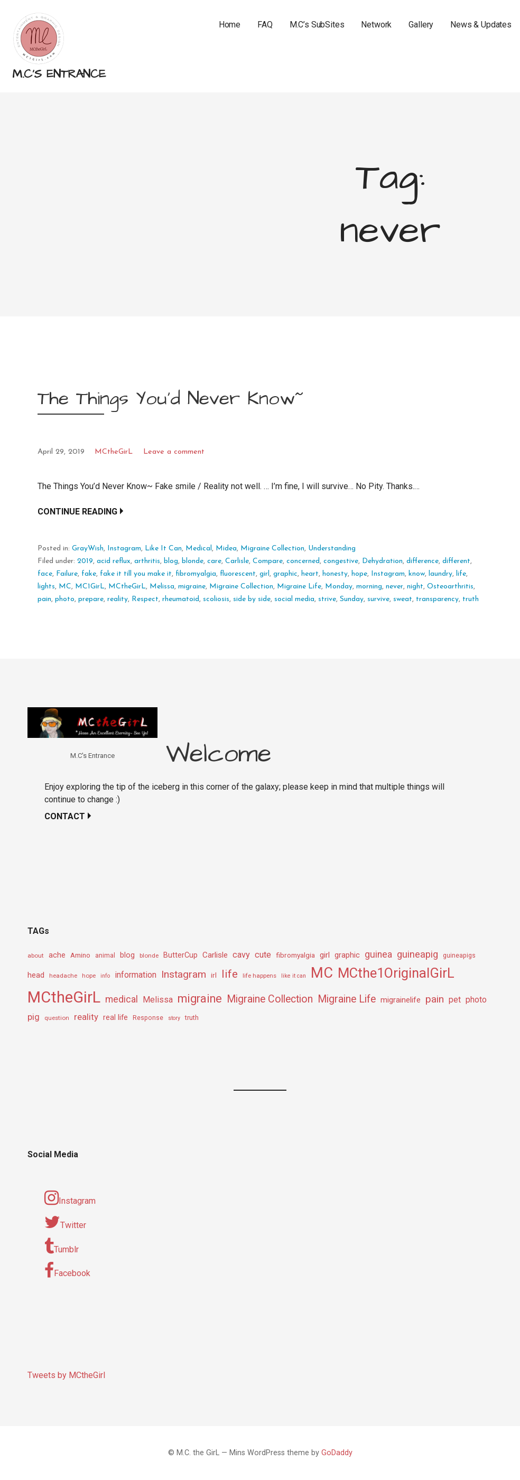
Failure (67, 574)
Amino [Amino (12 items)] (80, 955)
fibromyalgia (195, 574)
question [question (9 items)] (56, 1018)
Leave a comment (174, 452)
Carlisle (237, 561)
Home (229, 25)
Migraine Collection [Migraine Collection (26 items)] (270, 999)
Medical (198, 548)
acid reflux (114, 561)
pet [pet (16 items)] (455, 1000)
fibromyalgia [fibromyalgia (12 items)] (295, 955)
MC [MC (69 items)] (322, 972)
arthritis (147, 561)
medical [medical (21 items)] (121, 999)
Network (376, 25)
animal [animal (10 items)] (105, 955)
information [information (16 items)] (135, 975)
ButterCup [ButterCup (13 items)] (180, 955)
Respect (145, 599)
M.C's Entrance (59, 74)
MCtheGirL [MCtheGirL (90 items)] (63, 997)
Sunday (352, 599)
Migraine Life (299, 587)
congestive (340, 561)
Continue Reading (77, 512)
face (45, 574)
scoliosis (216, 599)
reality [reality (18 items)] (86, 1016)
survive (378, 599)
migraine (192, 587)
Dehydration (382, 561)
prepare (91, 599)
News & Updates (481, 25)
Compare (268, 561)
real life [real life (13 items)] (115, 1017)
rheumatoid (180, 599)
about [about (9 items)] (35, 955)
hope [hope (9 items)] (89, 975)
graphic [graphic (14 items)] (347, 955)
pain (44, 599)
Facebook (67, 1270)
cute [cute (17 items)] (263, 955)
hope (359, 574)
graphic (285, 574)
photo (65, 599)
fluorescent (238, 574)
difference (422, 561)
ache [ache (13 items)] (57, 955)
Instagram (124, 548)
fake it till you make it (136, 574)
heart (310, 574)
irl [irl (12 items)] (214, 975)
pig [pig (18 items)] (33, 1016)
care (214, 561)
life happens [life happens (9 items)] (259, 975)
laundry (440, 574)
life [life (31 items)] (229, 974)
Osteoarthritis (450, 587)
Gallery (420, 25)
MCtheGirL (114, 452)
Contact (64, 816)
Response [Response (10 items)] (148, 1018)
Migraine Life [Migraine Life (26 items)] (347, 999)
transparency (437, 599)
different (456, 561)
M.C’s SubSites (317, 25)
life (461, 574)
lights (46, 587)
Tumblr (61, 1246)
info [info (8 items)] (105, 975)
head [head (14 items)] (35, 975)
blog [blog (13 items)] (127, 955)
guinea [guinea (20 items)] (378, 954)
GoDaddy (336, 1452)
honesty (335, 574)
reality (117, 599)
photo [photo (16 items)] (476, 1000)
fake (88, 574)
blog (171, 561)
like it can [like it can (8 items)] (293, 975)
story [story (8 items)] (174, 1018)
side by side (252, 599)
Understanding (332, 548)
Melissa (162, 587)
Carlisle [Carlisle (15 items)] (215, 955)
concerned (303, 561)
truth (470, 599)
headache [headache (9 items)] (63, 975)
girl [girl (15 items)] (325, 955)
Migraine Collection (272, 548)
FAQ (265, 25)
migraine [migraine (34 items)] (200, 998)
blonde (192, 561)
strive (327, 599)
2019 (85, 561)
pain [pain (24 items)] (434, 999)
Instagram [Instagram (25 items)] (183, 974)
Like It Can (163, 548)
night (415, 587)
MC (65, 587)
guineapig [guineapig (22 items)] (417, 954)
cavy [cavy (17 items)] (241, 955)
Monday (338, 587)
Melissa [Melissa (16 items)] (158, 1000)
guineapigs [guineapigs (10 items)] (459, 955)
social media (294, 599)
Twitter (65, 1222)
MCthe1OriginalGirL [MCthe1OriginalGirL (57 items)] (396, 973)
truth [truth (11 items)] (192, 1018)
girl (264, 574)
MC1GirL (90, 587)
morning (369, 587)
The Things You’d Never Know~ (170, 398)
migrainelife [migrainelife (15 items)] (400, 1000)
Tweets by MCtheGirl (66, 1375)
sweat (402, 599)
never (394, 587)
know (416, 574)
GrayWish (88, 548)
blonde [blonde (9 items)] (149, 955)
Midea (226, 548)
